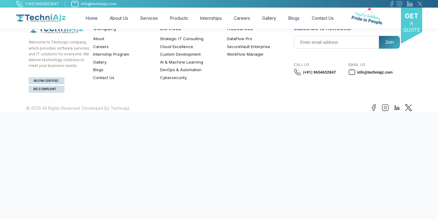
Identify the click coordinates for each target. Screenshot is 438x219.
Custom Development (180, 54)
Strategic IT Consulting (181, 38)
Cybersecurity (173, 77)
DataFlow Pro (239, 38)
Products (179, 18)
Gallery (269, 18)
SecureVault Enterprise (248, 46)
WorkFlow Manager (245, 54)
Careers (242, 18)
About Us (119, 18)
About (98, 38)
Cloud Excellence (176, 46)
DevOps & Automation (181, 69)
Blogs (294, 18)
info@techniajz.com (370, 72)
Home (92, 18)
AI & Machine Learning (181, 62)
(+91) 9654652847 (315, 72)
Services (149, 18)
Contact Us (323, 18)
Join (389, 42)
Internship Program (111, 54)
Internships (211, 18)
